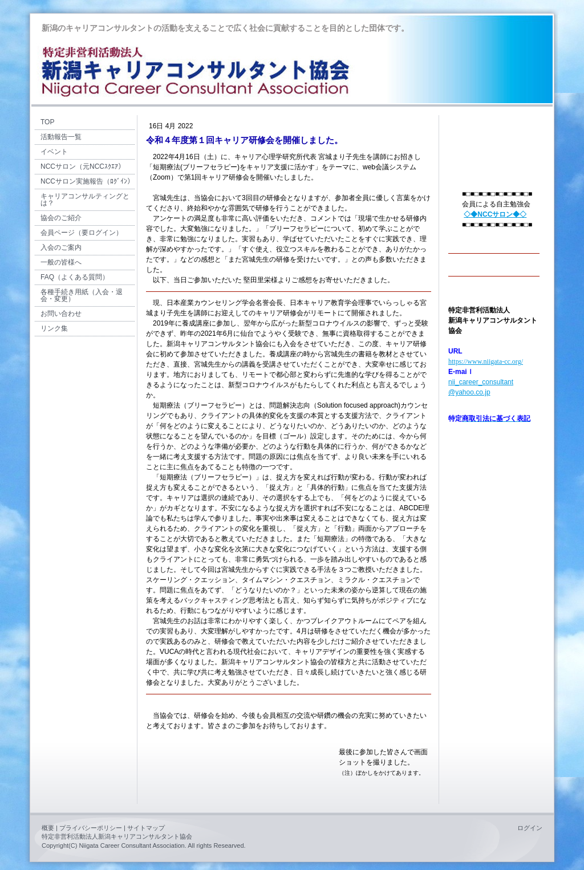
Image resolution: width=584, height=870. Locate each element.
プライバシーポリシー (90, 827)
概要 (48, 827)
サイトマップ (146, 827)
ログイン (529, 827)
